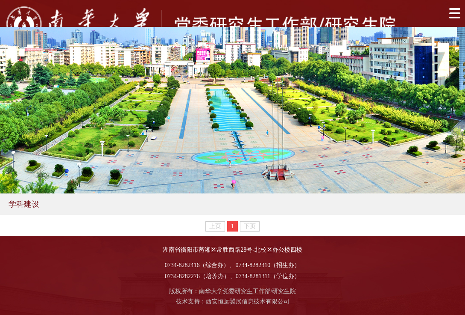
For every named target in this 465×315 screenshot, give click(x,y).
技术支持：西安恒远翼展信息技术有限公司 (233, 301)
